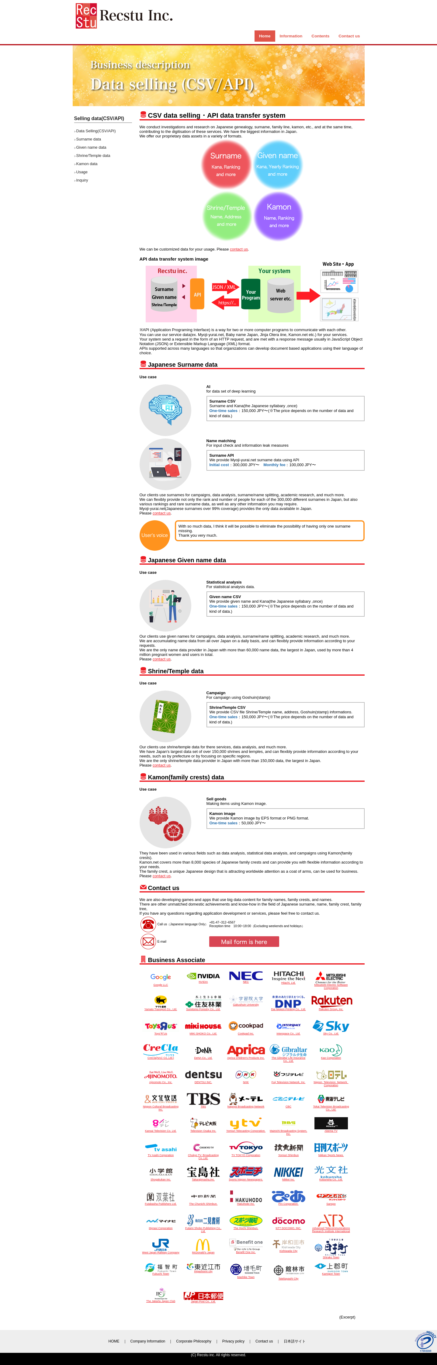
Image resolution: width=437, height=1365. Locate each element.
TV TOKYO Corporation (246, 1154)
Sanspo (331, 1202)
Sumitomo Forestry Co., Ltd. (203, 1008)
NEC (246, 980)
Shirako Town (331, 1256)
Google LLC (160, 983)
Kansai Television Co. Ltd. (161, 1129)
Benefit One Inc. (246, 1251)
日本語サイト (295, 1341)
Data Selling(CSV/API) (96, 131)
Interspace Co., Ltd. (288, 1032)
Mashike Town (246, 1276)
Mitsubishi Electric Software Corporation (331, 985)
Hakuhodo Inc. (246, 1202)
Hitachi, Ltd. (288, 981)
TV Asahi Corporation (161, 1154)
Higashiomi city (203, 1270)
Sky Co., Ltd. (331, 1032)
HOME (114, 1341)
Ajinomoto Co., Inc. (160, 1081)
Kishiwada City (288, 1249)
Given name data (91, 147)
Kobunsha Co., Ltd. (331, 1178)
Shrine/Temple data (93, 155)
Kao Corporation (331, 1056)
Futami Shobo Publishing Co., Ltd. (203, 1228)
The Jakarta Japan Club (160, 1300)
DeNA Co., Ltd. (203, 1056)
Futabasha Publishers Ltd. (161, 1202)
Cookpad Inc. (246, 1032)
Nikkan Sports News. (331, 1154)
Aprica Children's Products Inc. (246, 1056)
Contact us (349, 36)
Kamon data (87, 163)
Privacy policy (233, 1341)
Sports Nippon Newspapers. (246, 1178)
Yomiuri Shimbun (288, 1154)
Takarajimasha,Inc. (203, 1178)
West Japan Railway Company (160, 1251)
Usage (82, 172)
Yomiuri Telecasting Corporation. (245, 1129)
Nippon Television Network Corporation (331, 1082)
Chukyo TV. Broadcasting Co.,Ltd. (203, 1155)
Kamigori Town (331, 1272)
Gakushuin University (246, 1003)
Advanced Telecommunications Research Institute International (331, 1228)
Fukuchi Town (161, 1272)
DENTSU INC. (203, 1081)
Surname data (88, 139)
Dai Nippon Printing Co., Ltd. (288, 1008)
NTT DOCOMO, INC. (288, 1227)
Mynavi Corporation (161, 1227)
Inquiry (82, 180)
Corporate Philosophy (193, 1341)
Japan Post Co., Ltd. (203, 1300)
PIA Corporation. (288, 1202)
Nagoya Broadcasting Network (246, 1105)
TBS (203, 1105)
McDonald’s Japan (203, 1251)
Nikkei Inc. (288, 1178)
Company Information (147, 1341)
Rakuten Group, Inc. (332, 1008)
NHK (246, 1081)
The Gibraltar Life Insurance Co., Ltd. (288, 1058)
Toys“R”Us (160, 1032)
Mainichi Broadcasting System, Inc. (288, 1131)
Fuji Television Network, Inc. (288, 1081)
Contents (320, 36)
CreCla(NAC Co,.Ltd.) (161, 1056)
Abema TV (331, 1129)
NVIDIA (203, 980)
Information (291, 36)
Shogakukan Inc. (161, 1178)
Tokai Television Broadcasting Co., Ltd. (331, 1107)
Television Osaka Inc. (203, 1129)
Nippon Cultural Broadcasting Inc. (161, 1107)
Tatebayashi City (288, 1277)
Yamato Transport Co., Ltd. (160, 1008)
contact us (239, 249)
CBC (288, 1105)
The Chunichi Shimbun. (203, 1202)
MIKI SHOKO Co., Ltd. (203, 1032)
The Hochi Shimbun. (246, 1227)
